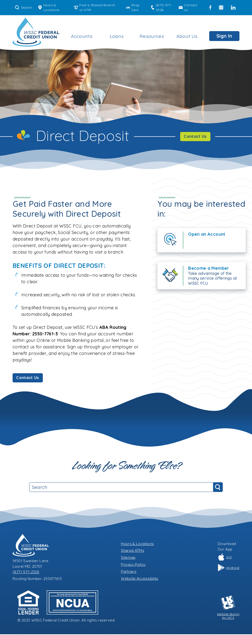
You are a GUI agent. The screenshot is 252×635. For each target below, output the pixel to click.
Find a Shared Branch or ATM (94, 7)
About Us (187, 36)
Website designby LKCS (228, 608)
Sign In (224, 36)
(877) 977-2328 (161, 7)
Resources (152, 36)
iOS (225, 558)
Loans (117, 36)
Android (228, 568)
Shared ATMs (132, 551)
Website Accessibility (139, 579)
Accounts (81, 36)
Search (23, 7)
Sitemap (128, 558)
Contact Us (188, 7)
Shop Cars (133, 7)
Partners (128, 572)
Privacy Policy (133, 565)
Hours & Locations (48, 7)
